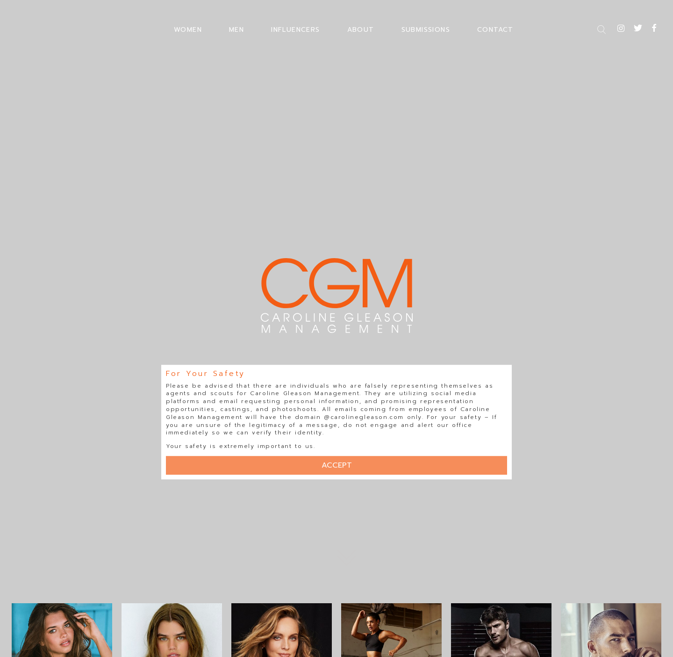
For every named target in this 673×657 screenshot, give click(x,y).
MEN (236, 30)
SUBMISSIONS (425, 30)
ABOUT (360, 30)
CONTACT (495, 30)
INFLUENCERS (295, 30)
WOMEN (188, 30)
